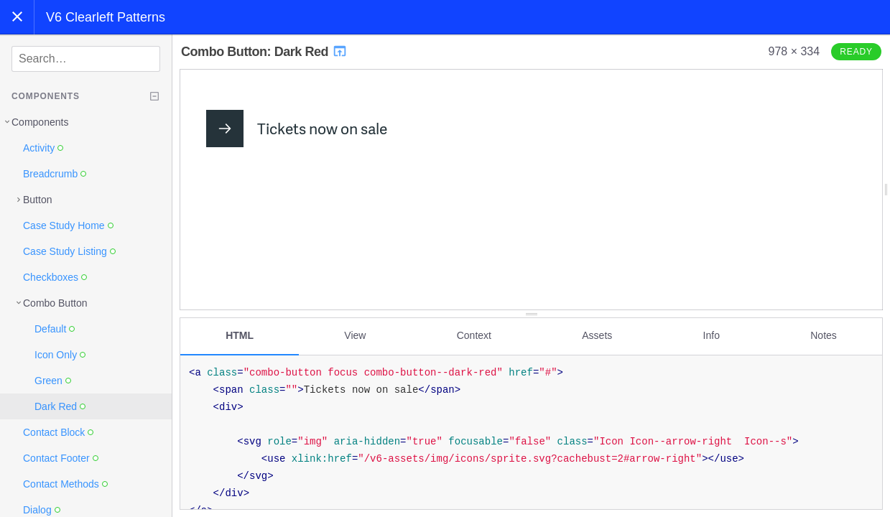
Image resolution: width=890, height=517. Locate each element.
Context (474, 335)
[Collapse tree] (154, 96)
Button (37, 199)
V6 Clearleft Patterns (105, 17)
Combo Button (55, 303)
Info (711, 335)
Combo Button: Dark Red (264, 52)
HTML (240, 335)
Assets (597, 335)
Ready (856, 52)
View (355, 335)
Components (39, 122)
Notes (823, 335)
